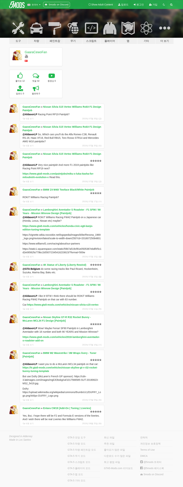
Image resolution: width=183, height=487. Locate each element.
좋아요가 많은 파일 (114, 449)
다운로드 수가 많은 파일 (117, 456)
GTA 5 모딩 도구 (77, 437)
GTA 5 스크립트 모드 (79, 462)
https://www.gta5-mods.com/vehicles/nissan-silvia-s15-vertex (63, 304)
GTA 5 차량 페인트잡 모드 (82, 449)
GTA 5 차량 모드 (77, 443)
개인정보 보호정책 (150, 443)
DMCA (143, 456)
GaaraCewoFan (36, 52)
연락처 (144, 437)
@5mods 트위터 (150, 462)
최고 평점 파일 (112, 462)
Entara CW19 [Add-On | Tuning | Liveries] (67, 408)
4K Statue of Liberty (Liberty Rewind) (64, 264)
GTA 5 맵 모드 (75, 474)
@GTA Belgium (31, 268)
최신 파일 (109, 437)
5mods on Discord (151, 474)
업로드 (123, 4)
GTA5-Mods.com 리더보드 (118, 468)
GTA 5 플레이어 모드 (79, 468)
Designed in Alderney (21, 436)
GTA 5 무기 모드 (77, 456)
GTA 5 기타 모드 (77, 480)
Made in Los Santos (20, 439)
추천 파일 (109, 443)
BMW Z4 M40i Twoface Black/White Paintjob (68, 189)
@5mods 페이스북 (152, 468)
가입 (153, 4)
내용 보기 (28, 118)
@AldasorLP (30, 114)
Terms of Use (147, 449)
